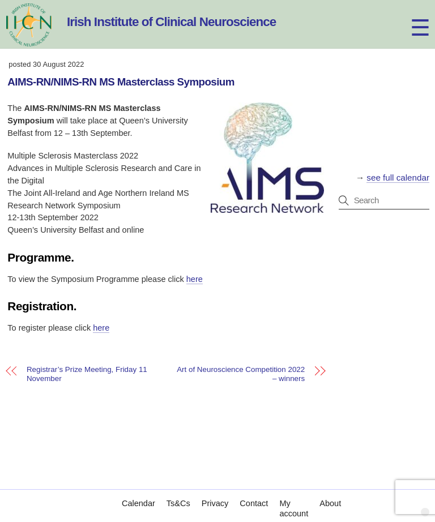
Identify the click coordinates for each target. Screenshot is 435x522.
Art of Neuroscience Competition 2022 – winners (241, 374)
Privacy (215, 492)
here (194, 279)
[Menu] (410, 16)
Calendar (138, 492)
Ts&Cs (178, 492)
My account (293, 497)
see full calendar (397, 177)
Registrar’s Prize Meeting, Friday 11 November (87, 374)
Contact (254, 492)
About (330, 492)
